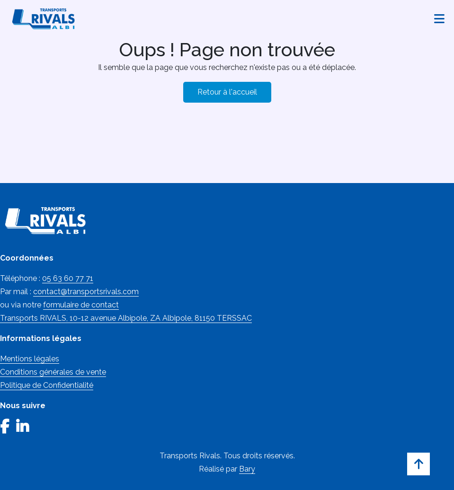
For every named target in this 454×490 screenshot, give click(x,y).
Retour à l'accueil (227, 92)
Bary (247, 468)
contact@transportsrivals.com (86, 291)
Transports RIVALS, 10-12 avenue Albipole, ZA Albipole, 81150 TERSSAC (126, 318)
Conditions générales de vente (53, 372)
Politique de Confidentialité (46, 385)
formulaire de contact (81, 304)
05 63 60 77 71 (67, 278)
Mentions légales (29, 358)
